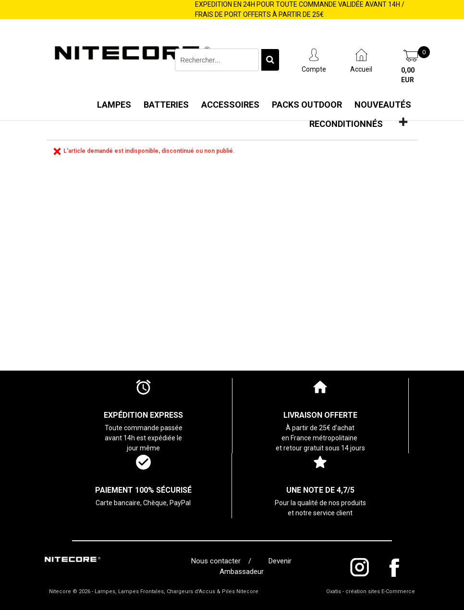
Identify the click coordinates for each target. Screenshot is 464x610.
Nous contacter (217, 561)
